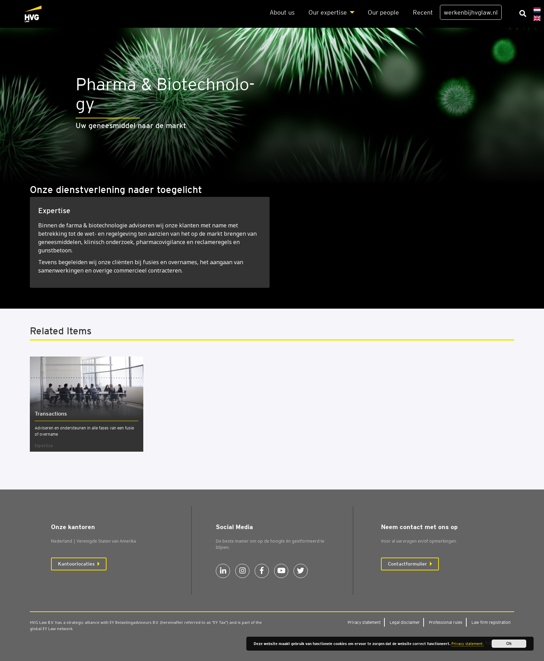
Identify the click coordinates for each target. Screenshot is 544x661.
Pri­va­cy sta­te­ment (364, 622)
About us (282, 12)
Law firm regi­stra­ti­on (491, 622)
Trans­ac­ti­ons (51, 413)
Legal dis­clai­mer (405, 622)
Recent (423, 12)
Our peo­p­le (383, 12)
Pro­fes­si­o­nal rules (445, 622)
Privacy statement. (467, 643)
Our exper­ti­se (327, 12)
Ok (509, 643)
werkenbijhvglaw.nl (471, 12)
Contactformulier (407, 564)
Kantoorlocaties (76, 564)
